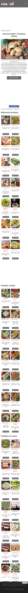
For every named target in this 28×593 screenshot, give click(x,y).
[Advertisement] (14, 18)
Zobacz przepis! (5, 154)
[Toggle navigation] (25, 4)
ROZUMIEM (25, 582)
